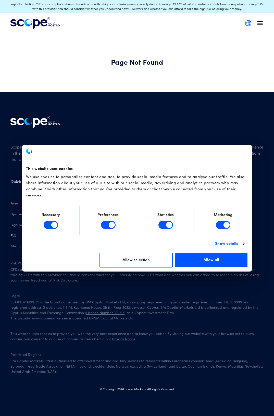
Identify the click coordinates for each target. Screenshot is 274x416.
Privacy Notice (123, 339)
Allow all (211, 260)
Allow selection (136, 260)
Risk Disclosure (65, 280)
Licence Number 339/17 (105, 313)
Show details (226, 243)
